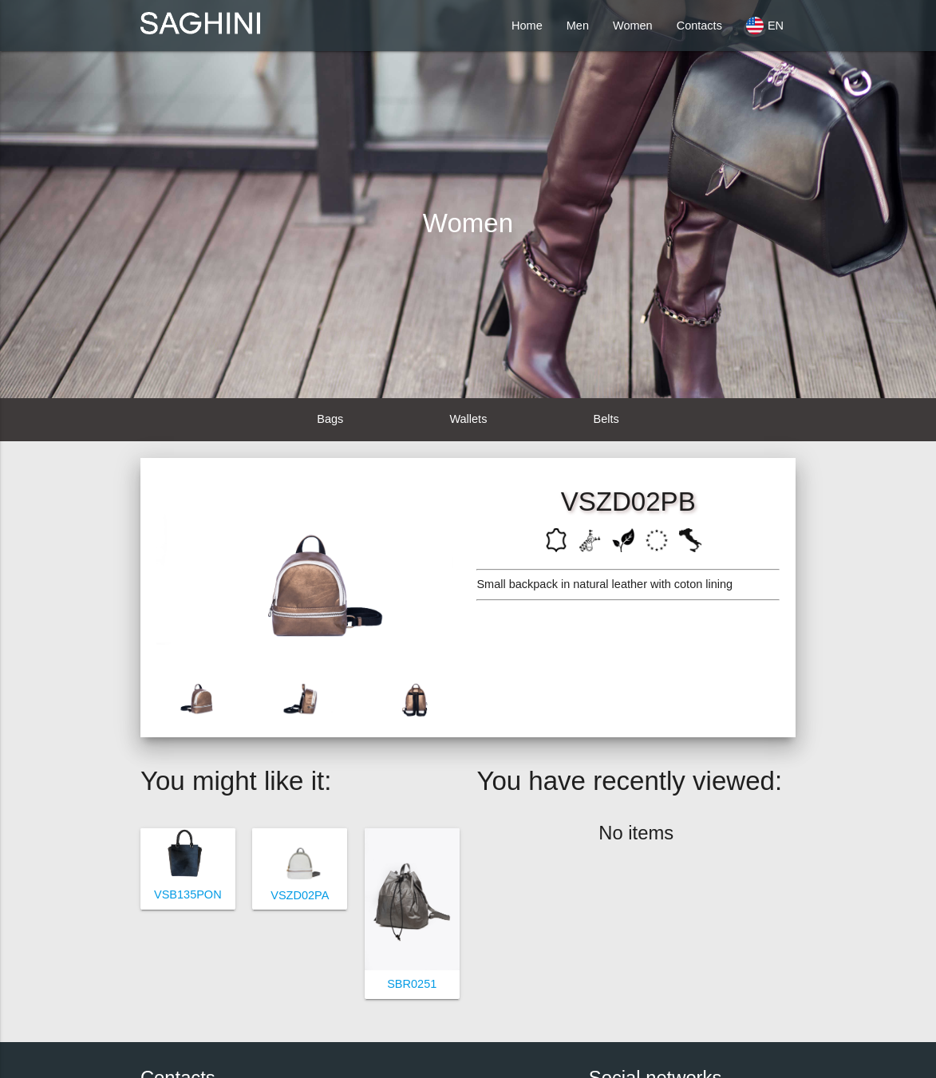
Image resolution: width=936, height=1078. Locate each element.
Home (527, 25)
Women (633, 25)
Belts (606, 419)
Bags (330, 419)
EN (765, 25)
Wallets (468, 419)
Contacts (699, 25)
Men (578, 25)
